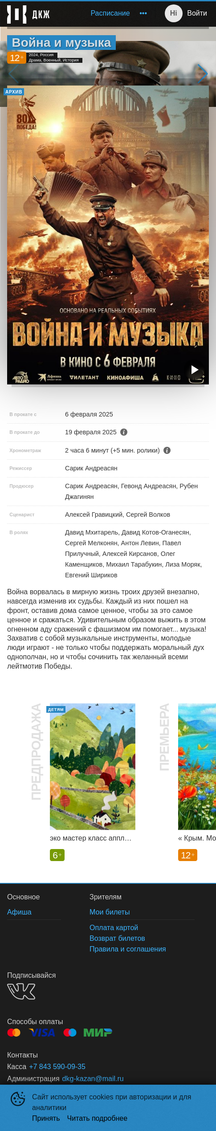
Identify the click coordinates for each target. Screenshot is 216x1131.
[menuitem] (110, 13)
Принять (46, 1118)
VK (21, 991)
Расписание (110, 13)
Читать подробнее (97, 1118)
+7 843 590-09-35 (57, 1066)
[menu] (104, 13)
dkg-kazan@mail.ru (93, 1078)
